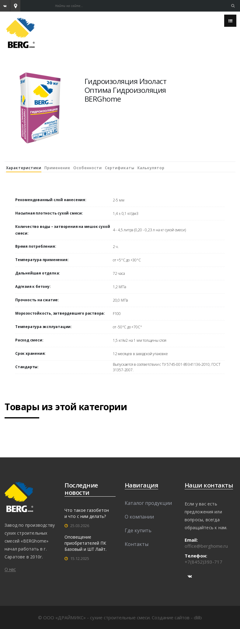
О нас (10, 569)
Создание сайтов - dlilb (177, 617)
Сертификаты (119, 167)
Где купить (138, 530)
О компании (139, 516)
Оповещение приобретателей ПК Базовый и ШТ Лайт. (85, 543)
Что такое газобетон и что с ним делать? (86, 513)
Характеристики (23, 167)
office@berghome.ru (206, 546)
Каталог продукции (148, 503)
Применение (57, 167)
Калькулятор (151, 167)
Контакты (136, 544)
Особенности (87, 167)
